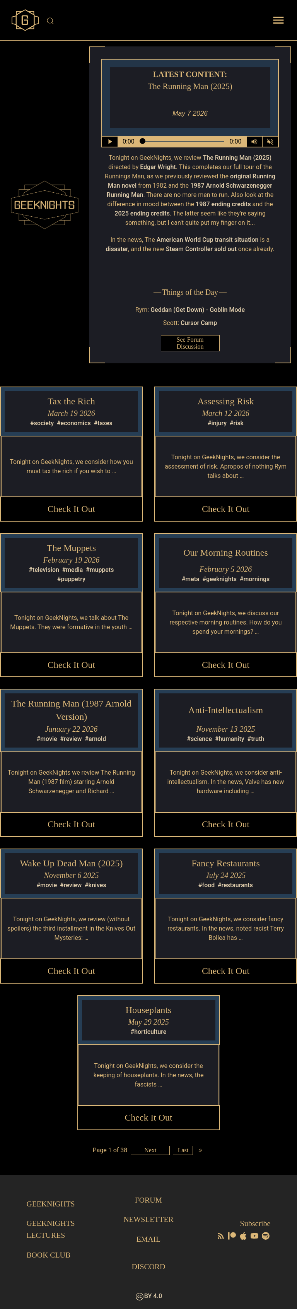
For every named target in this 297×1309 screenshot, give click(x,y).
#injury (217, 423)
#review (71, 739)
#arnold (95, 739)
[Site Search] (149, 21)
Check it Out (72, 509)
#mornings (255, 579)
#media (72, 570)
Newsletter (148, 1220)
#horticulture (148, 1033)
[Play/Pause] (110, 142)
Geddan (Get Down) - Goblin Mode (197, 309)
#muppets (100, 570)
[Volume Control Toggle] (254, 142)
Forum (148, 1200)
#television (44, 570)
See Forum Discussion (189, 343)
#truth (256, 739)
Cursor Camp (199, 323)
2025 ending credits (142, 213)
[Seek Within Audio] (182, 141)
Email (148, 1239)
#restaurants (235, 886)
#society (42, 423)
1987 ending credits (223, 204)
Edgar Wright (158, 167)
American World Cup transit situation (208, 239)
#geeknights (219, 579)
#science (199, 739)
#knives (95, 886)
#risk (237, 423)
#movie (46, 739)
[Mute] (270, 142)
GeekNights (50, 1204)
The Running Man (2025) (237, 157)
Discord (148, 1266)
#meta (190, 579)
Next (150, 1151)
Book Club (48, 1255)
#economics (74, 423)
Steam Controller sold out (201, 249)
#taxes (103, 423)
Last (183, 1151)
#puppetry (71, 579)
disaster (117, 249)
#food (206, 886)
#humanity (229, 739)
